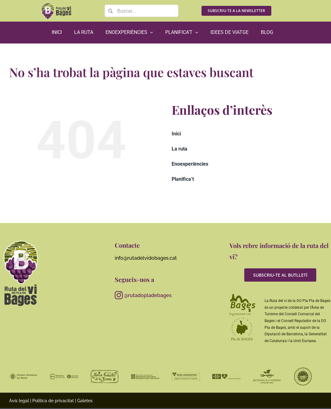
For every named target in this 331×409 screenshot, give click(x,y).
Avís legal (19, 400)
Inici (176, 134)
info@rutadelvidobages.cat (146, 258)
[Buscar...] (141, 11)
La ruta (179, 149)
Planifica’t (183, 179)
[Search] (111, 11)
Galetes (85, 400)
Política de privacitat (53, 400)
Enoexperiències (190, 164)
